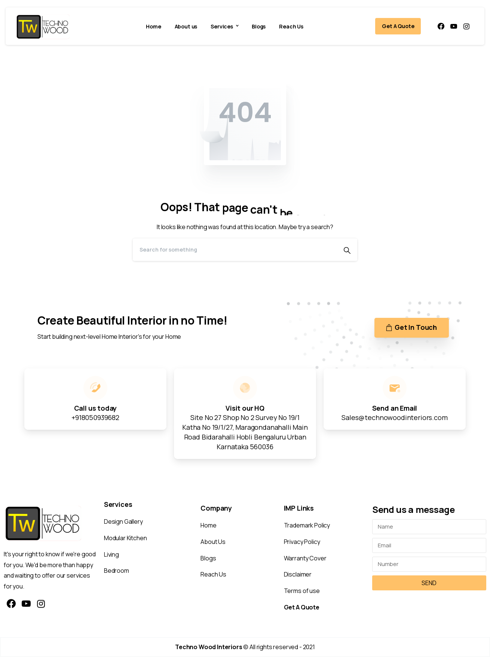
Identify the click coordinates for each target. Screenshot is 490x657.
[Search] (235, 249)
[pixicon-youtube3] (26, 604)
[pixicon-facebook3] (11, 604)
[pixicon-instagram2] (41, 604)
